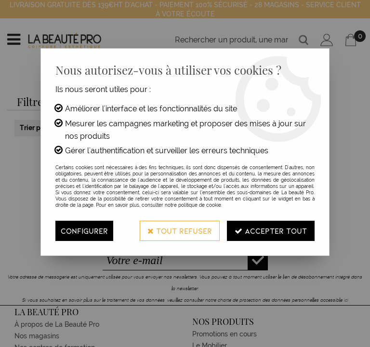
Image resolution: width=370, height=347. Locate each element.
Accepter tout (271, 230)
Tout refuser (179, 230)
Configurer (84, 230)
